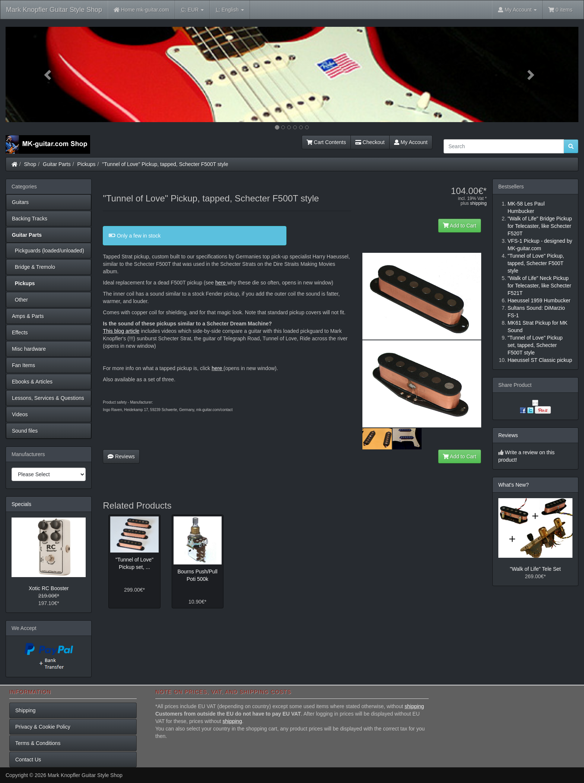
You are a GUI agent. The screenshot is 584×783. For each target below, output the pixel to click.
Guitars (20, 202)
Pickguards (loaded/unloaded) (48, 251)
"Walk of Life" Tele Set (535, 569)
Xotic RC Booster (49, 588)
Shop (30, 164)
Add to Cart (459, 226)
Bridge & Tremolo (33, 267)
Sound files (25, 431)
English (230, 10)
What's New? (513, 485)
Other (20, 300)
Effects (20, 332)
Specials (21, 504)
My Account (411, 142)
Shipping (25, 710)
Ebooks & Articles (32, 382)
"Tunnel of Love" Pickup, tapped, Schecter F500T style (165, 164)
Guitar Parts (57, 164)
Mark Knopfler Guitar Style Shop (54, 9)
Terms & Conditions (37, 743)
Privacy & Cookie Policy (42, 727)
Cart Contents (326, 142)
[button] (49, 74)
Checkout (370, 142)
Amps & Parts (28, 316)
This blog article (121, 331)
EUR (192, 10)
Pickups (86, 164)
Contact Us (28, 760)
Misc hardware (29, 349)
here (220, 283)
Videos (20, 414)
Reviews (121, 456)
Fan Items (23, 365)
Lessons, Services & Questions (48, 398)
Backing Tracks (29, 219)
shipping (478, 203)
